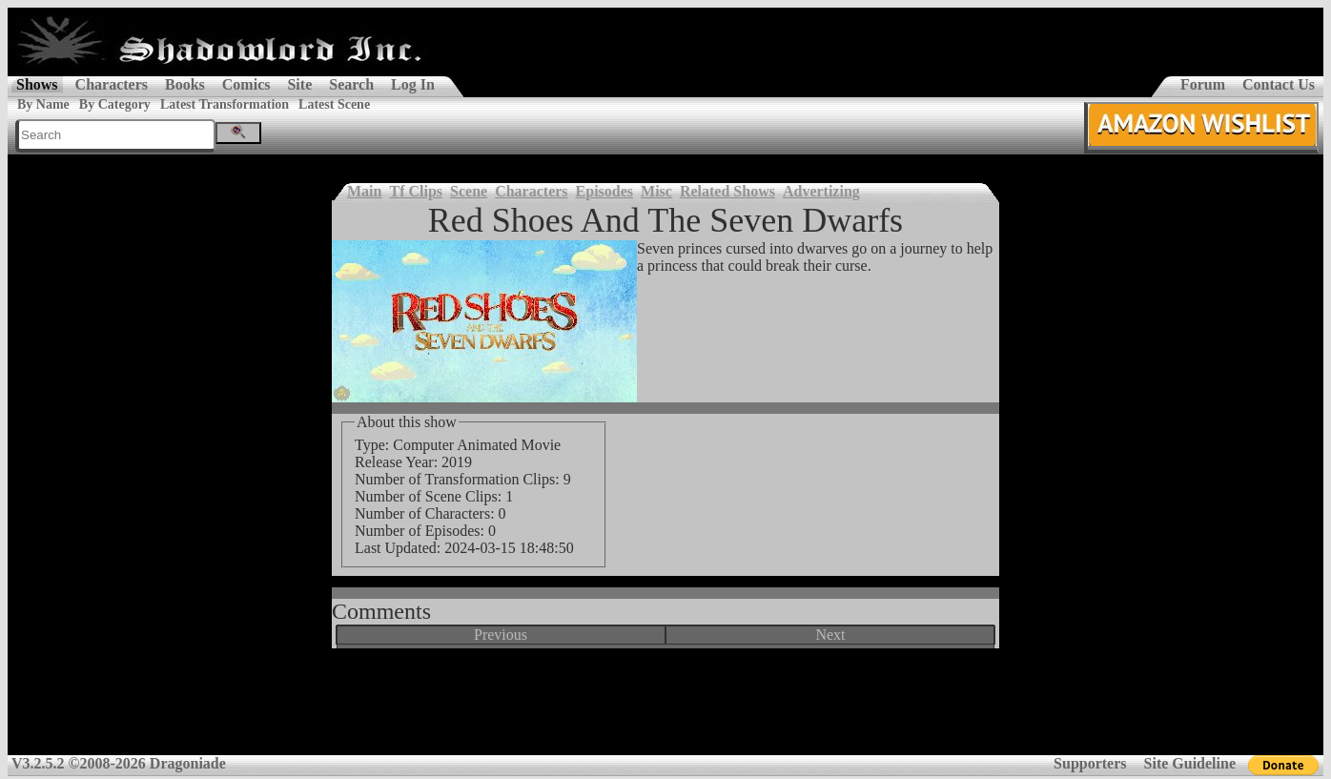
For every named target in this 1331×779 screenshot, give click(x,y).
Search (351, 84)
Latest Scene (334, 104)
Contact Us (1278, 84)
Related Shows (727, 191)
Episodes (604, 191)
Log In (413, 84)
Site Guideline (1190, 763)
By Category (115, 104)
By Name (43, 104)
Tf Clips (415, 191)
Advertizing (821, 191)
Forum (1202, 84)
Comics (246, 84)
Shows (37, 84)
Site (299, 84)
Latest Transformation (224, 104)
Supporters (1090, 763)
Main (364, 191)
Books (185, 84)
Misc (656, 191)
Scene (468, 191)
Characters (111, 84)
